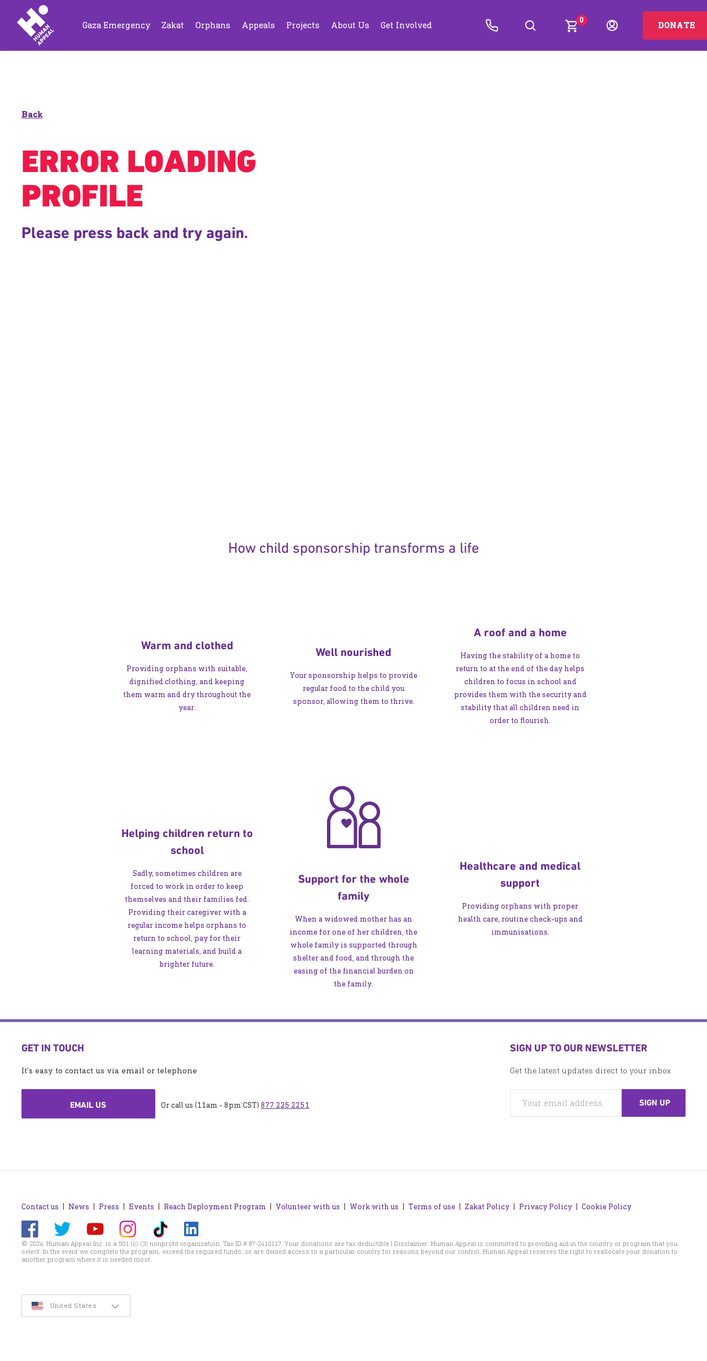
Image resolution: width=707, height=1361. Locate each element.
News (78, 1207)
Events (141, 1207)
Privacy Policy (545, 1207)
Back (32, 114)
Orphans (212, 25)
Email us (88, 1105)
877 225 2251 (285, 1105)
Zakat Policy (487, 1207)
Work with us (374, 1207)
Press (109, 1207)
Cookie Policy (606, 1207)
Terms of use (431, 1207)
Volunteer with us (308, 1207)
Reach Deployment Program (215, 1207)
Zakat (173, 25)
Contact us (40, 1207)
